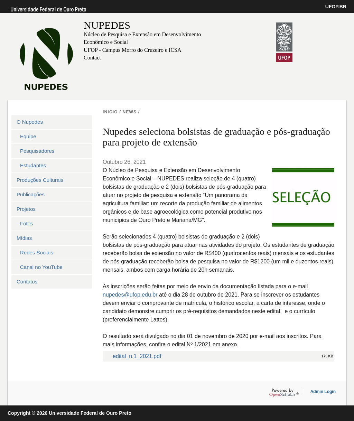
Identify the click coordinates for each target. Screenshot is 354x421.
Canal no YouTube (41, 267)
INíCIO (110, 112)
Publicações (31, 194)
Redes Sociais (36, 252)
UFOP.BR (335, 6)
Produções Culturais (40, 180)
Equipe (28, 136)
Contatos (27, 281)
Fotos (26, 223)
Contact (92, 57)
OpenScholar (284, 392)
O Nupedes (30, 122)
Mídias (24, 238)
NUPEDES (107, 25)
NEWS (130, 112)
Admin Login (323, 391)
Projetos (26, 209)
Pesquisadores (37, 151)
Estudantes (33, 165)
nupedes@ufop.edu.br (130, 295)
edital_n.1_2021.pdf (137, 356)
